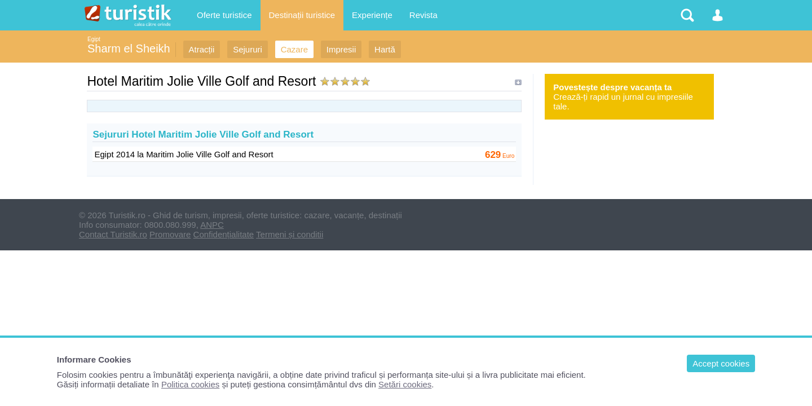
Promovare (170, 234)
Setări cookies (404, 384)
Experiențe (372, 15)
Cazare (294, 49)
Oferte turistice (224, 15)
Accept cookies (720, 363)
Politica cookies (190, 384)
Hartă (384, 49)
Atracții (202, 49)
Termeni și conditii (289, 234)
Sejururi (247, 49)
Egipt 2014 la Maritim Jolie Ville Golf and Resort (183, 154)
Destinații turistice (302, 15)
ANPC (212, 225)
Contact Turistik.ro (113, 234)
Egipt (93, 39)
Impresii (341, 49)
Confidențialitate (223, 234)
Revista (423, 15)
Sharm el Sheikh (128, 48)
